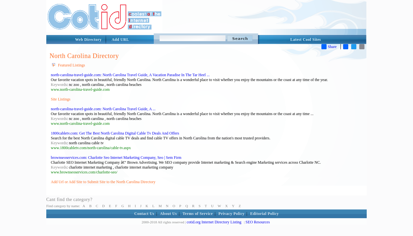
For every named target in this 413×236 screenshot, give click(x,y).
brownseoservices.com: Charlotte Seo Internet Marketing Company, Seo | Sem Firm (116, 157)
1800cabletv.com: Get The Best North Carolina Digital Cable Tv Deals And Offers (115, 133)
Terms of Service (198, 213)
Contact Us (144, 213)
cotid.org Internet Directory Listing (214, 222)
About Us (168, 213)
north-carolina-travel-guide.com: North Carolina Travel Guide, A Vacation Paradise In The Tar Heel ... (130, 75)
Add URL (120, 39)
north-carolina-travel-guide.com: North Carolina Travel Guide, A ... (103, 109)
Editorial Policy (264, 213)
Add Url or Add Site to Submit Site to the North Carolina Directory (103, 182)
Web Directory (88, 39)
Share (329, 46)
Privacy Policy (231, 213)
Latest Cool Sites (305, 39)
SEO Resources (258, 222)
